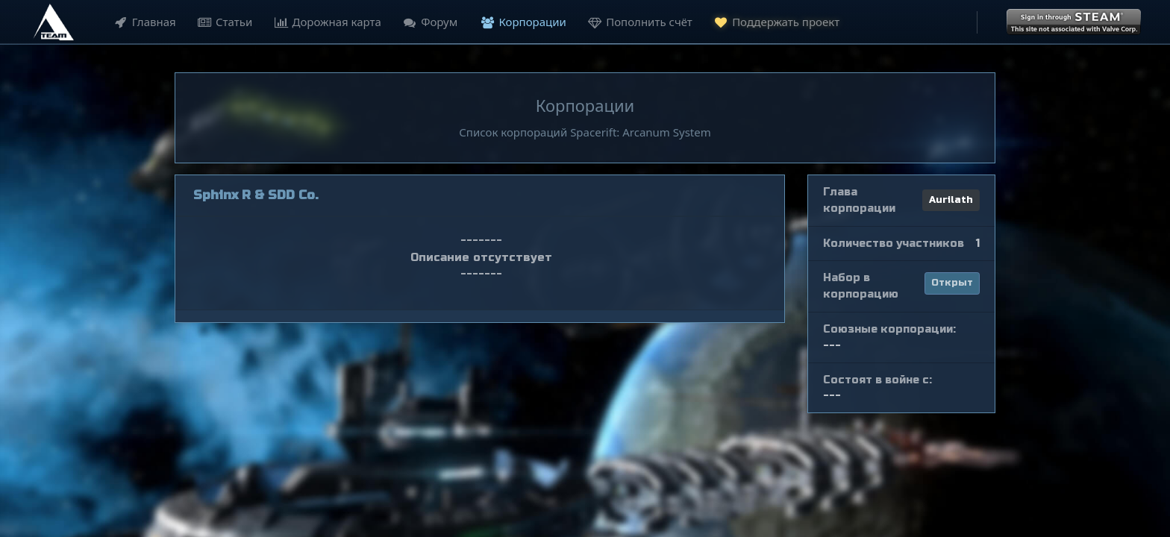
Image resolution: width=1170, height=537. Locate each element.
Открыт (952, 283)
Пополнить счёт (638, 21)
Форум (427, 21)
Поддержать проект (774, 20)
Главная (143, 21)
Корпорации (521, 21)
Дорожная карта (325, 21)
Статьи (222, 21)
